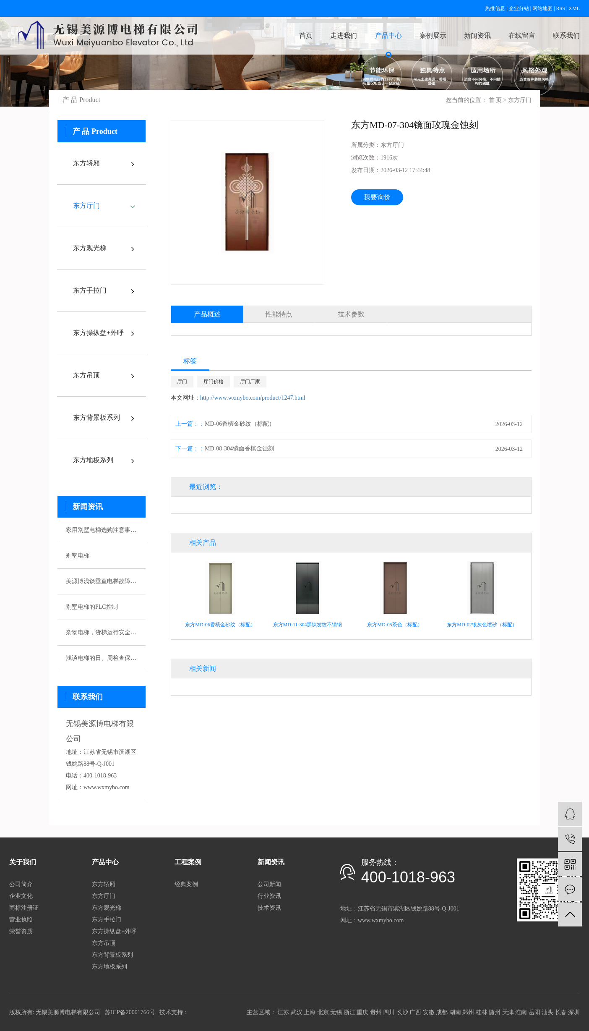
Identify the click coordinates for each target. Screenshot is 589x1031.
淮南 (521, 1012)
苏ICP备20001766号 (130, 1012)
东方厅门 (520, 100)
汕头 (547, 1012)
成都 (442, 1012)
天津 (508, 1012)
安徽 (429, 1012)
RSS (560, 8)
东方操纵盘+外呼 (98, 332)
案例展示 (433, 35)
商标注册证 (24, 908)
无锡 (336, 1012)
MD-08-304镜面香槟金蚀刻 (239, 448)
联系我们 (566, 35)
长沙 (402, 1012)
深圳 (574, 1012)
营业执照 (21, 919)
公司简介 (21, 884)
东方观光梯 (90, 247)
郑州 (468, 1012)
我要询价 (377, 197)
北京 (323, 1012)
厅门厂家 (250, 382)
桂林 (481, 1012)
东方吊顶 (86, 375)
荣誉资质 (21, 931)
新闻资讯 (477, 35)
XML (574, 8)
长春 (561, 1012)
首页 (306, 35)
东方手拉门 (90, 290)
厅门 (182, 382)
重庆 (362, 1012)
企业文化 (21, 896)
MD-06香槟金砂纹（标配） (240, 424)
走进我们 (343, 35)
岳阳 (534, 1012)
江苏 (283, 1012)
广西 (415, 1012)
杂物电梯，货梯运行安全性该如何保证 (101, 632)
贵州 (376, 1012)
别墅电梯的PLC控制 (92, 607)
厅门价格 (213, 382)
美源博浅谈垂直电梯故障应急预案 (101, 581)
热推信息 (495, 8)
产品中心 (388, 35)
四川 (389, 1012)
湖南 (455, 1012)
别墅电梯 (77, 555)
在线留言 (521, 35)
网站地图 (542, 8)
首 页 (495, 100)
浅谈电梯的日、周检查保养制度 (101, 658)
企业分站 (519, 8)
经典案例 (186, 884)
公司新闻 (269, 884)
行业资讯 (269, 896)
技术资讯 (269, 908)
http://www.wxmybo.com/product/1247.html (252, 398)
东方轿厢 (86, 163)
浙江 (349, 1012)
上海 (309, 1012)
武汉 (296, 1012)
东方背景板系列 (96, 417)
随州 (494, 1012)
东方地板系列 (93, 459)
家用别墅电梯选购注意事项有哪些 (101, 530)
